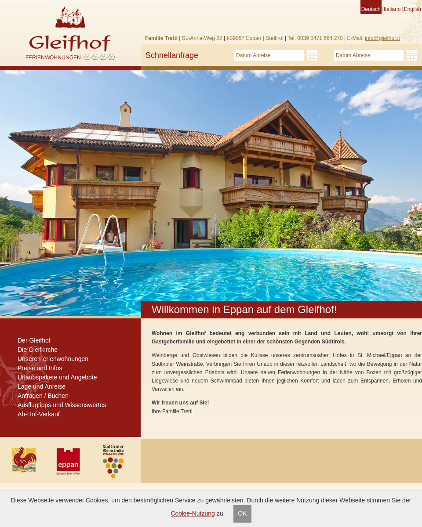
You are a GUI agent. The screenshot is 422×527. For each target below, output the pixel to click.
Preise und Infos (40, 368)
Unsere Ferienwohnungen (53, 358)
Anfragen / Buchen (43, 395)
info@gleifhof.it (382, 38)
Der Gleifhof (34, 340)
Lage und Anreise (41, 386)
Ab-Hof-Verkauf (39, 414)
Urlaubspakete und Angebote (57, 377)
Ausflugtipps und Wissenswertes (62, 404)
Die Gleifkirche (38, 349)
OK (242, 513)
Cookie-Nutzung (193, 513)
